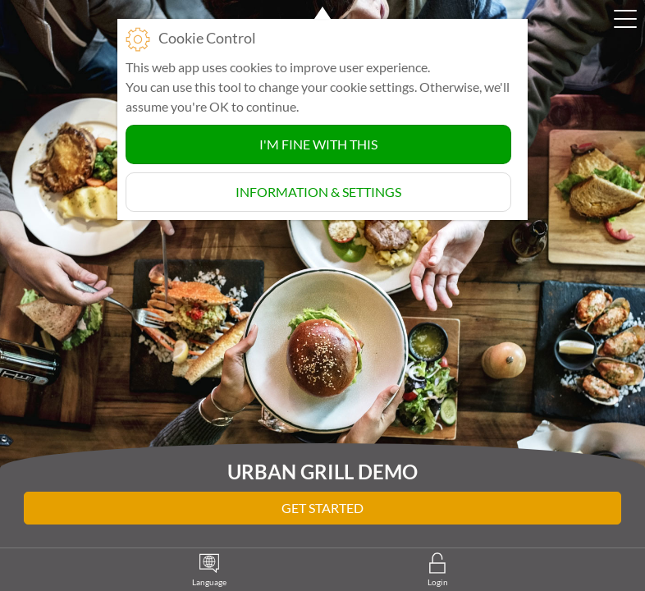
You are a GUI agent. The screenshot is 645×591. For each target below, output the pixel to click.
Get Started (322, 507)
